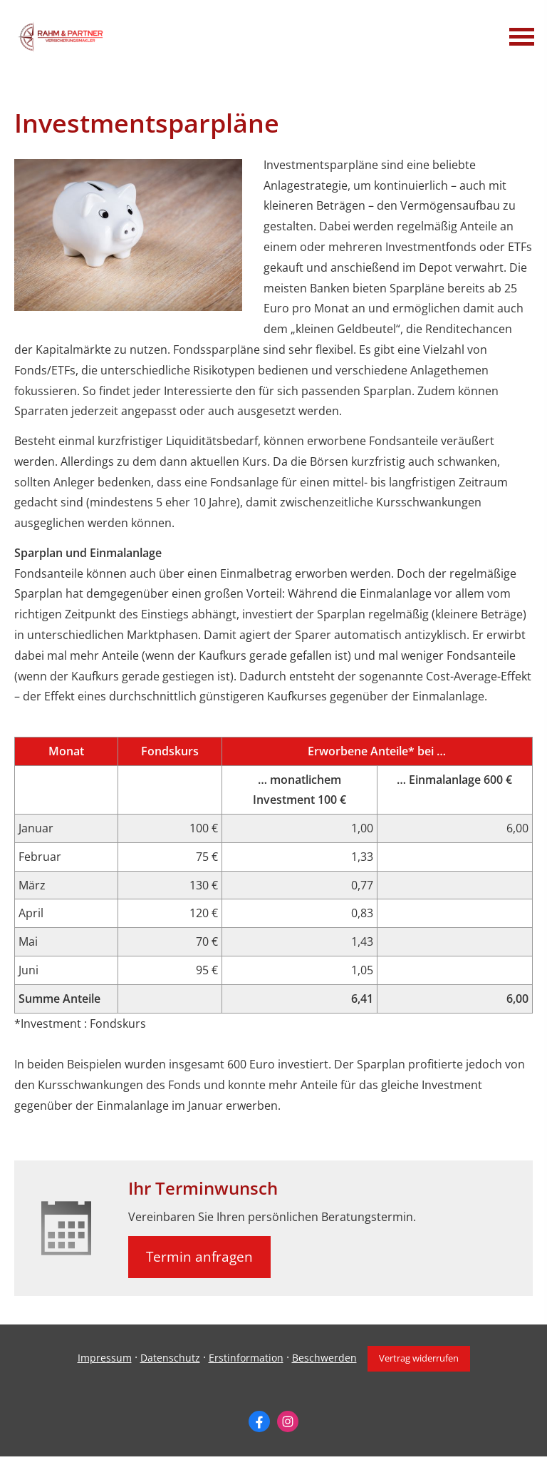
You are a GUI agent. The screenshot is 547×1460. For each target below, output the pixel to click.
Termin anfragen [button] (199, 1256)
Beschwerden (324, 1357)
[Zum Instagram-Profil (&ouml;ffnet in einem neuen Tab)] (287, 1421)
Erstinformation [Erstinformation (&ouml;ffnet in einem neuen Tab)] (246, 1357)
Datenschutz (170, 1357)
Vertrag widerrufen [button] (419, 1358)
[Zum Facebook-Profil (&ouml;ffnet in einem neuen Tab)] (259, 1421)
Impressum (105, 1357)
